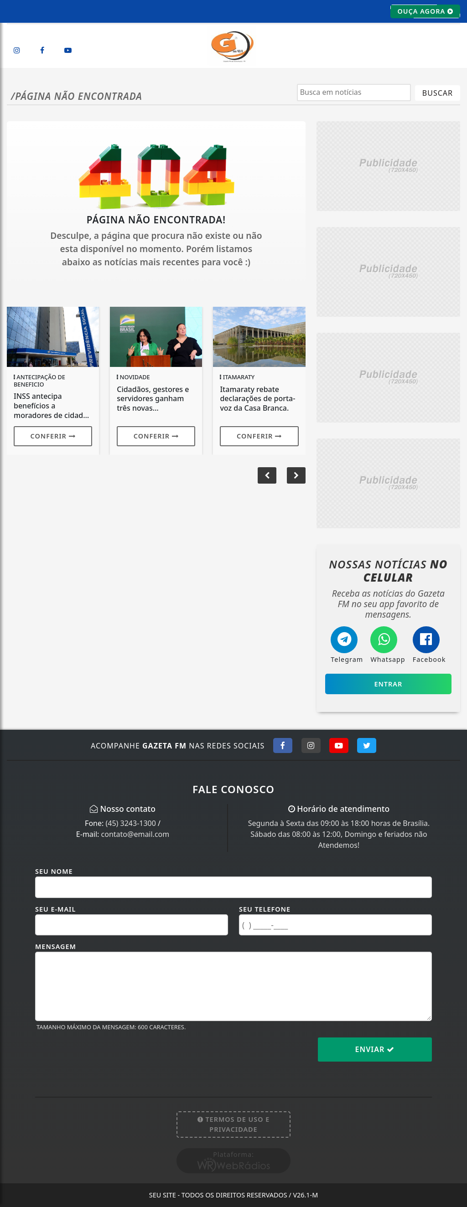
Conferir (53, 436)
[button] (296, 475)
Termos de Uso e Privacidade (233, 1124)
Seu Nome (54, 871)
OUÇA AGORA (425, 11)
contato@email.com (135, 834)
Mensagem (55, 946)
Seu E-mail (55, 909)
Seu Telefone (265, 909)
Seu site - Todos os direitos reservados (233, 1195)
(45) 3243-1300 (130, 823)
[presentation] (104, 1056)
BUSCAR (437, 93)
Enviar (375, 1049)
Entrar (388, 684)
